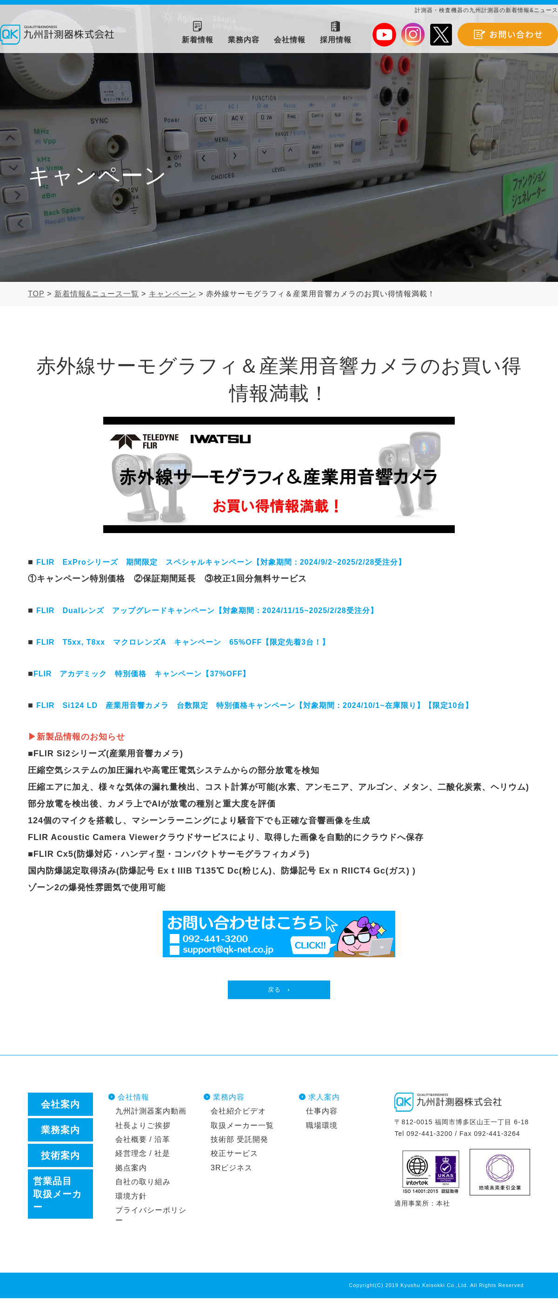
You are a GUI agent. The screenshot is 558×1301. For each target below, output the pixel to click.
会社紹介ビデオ (238, 1114)
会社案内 (60, 1107)
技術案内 (60, 1158)
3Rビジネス (231, 1170)
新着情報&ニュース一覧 (96, 294)
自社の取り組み (143, 1184)
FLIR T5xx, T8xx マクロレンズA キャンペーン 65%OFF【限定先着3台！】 (183, 642)
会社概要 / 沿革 (142, 1142)
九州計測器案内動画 (150, 1114)
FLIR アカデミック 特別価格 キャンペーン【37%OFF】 (142, 674)
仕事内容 (322, 1114)
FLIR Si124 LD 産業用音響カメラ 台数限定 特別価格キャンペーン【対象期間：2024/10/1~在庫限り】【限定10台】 (254, 705)
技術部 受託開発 (239, 1142)
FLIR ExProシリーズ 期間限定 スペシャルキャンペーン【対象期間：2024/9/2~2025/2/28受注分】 (221, 562)
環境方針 (131, 1198)
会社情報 (133, 1100)
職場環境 (322, 1128)
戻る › (279, 991)
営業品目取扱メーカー (57, 1197)
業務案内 (60, 1133)
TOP (36, 294)
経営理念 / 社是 (142, 1156)
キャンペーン (172, 294)
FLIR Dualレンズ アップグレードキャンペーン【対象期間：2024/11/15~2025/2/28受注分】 (207, 610)
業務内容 (229, 1100)
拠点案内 (131, 1170)
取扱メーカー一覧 (242, 1128)
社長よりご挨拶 (143, 1128)
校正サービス (234, 1156)
